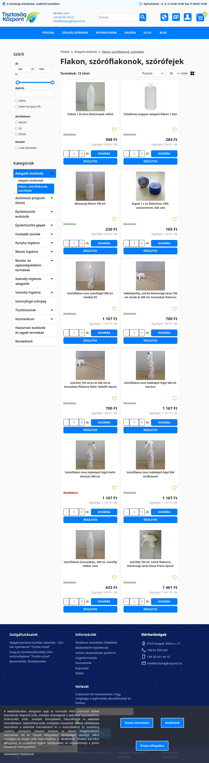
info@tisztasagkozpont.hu (69, 21)
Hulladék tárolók (27, 234)
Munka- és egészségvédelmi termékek (28, 265)
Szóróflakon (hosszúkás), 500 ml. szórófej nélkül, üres (90, 564)
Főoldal (48, 32)
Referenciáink (106, 32)
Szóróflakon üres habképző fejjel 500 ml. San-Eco (150, 384)
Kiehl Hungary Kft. (30, 106)
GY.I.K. (147, 32)
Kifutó (22, 134)
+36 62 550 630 (157, 650)
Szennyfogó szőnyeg (30, 301)
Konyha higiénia (27, 243)
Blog (163, 32)
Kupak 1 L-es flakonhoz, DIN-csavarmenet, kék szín (150, 205)
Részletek (90, 161)
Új (20, 128)
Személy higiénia (28, 292)
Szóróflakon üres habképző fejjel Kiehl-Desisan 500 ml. (90, 474)
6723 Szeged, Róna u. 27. (164, 643)
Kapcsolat (82, 668)
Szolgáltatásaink (75, 32)
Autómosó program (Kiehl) (30, 200)
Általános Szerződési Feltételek (96, 642)
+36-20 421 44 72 (63, 17)
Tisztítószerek (25, 310)
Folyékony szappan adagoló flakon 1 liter (150, 114)
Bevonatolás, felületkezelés (28, 661)
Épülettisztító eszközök (25, 213)
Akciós (23, 122)
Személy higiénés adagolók (28, 281)
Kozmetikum (24, 319)
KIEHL (22, 101)
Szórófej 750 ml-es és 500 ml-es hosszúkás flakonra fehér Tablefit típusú (90, 384)
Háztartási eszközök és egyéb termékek (30, 330)
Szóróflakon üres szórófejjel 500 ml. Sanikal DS (90, 295)
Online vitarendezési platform (95, 653)
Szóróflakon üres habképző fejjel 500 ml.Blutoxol (150, 474)
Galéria (130, 32)
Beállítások (172, 723)
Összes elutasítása (137, 723)
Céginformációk (86, 658)
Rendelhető (24, 341)
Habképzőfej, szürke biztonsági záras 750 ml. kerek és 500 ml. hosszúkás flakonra (150, 295)
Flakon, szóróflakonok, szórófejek (33, 188)
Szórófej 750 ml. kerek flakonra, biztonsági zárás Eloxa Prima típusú (150, 564)
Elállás (79, 673)
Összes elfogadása (152, 745)
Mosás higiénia (26, 251)
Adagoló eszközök (29, 173)
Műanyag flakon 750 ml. (90, 203)
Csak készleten (28, 148)
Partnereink (83, 663)
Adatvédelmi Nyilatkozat (91, 647)
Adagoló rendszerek (30, 180)
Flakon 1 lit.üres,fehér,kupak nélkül (90, 114)
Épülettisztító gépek (30, 225)
